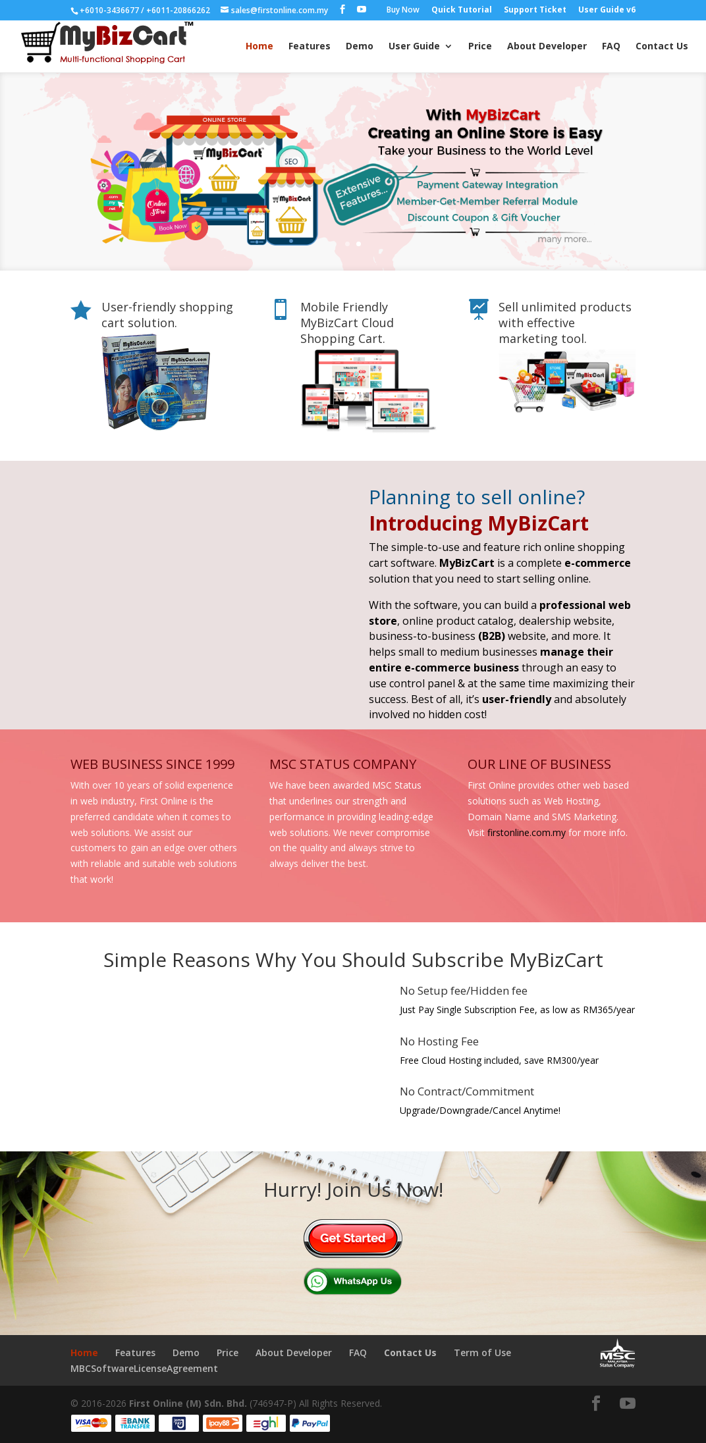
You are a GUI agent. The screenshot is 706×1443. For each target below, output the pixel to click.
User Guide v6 (607, 10)
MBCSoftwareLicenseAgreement (144, 1368)
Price (480, 46)
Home (259, 46)
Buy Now (403, 10)
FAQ (611, 46)
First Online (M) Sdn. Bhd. (188, 1403)
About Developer (547, 46)
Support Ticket (535, 10)
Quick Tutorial (461, 10)
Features (309, 46)
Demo (359, 46)
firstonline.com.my (526, 832)
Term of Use (482, 1352)
